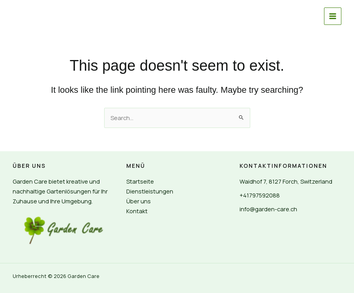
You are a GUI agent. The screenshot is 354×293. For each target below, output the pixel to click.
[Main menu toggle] (332, 16)
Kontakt (137, 211)
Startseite (140, 181)
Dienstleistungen (149, 191)
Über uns (138, 201)
